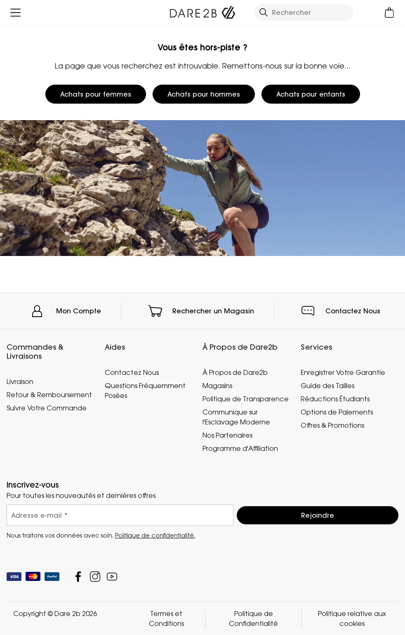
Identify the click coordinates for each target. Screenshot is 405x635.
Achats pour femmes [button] (95, 94)
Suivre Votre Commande (47, 407)
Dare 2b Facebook (78, 576)
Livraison (20, 381)
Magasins (217, 385)
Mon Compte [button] (78, 311)
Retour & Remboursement (49, 394)
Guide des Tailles (327, 385)
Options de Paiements (337, 412)
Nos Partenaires (227, 435)
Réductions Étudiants (335, 399)
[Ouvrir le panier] (389, 12)
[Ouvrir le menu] (15, 12)
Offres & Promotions (332, 425)
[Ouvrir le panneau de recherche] (303, 12)
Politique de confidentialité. (155, 535)
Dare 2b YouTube (112, 576)
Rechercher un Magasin (213, 311)
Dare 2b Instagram (95, 576)
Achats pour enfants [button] (310, 94)
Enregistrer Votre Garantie (343, 372)
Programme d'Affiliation (240, 448)
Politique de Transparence (245, 399)
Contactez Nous (352, 311)
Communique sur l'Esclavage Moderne (236, 417)
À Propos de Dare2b (235, 372)
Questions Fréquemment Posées (145, 390)
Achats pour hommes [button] (203, 94)
